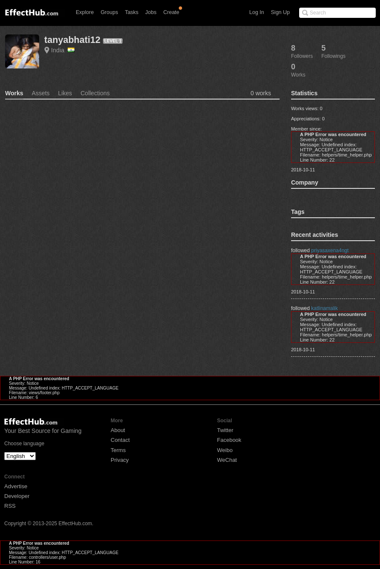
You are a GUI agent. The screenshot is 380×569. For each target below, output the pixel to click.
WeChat (227, 460)
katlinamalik (324, 308)
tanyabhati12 (72, 39)
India (62, 50)
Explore (85, 12)
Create (171, 12)
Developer (16, 496)
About (118, 430)
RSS (10, 506)
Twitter (225, 430)
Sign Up (280, 12)
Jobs (150, 12)
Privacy (120, 460)
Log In (256, 12)
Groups (109, 12)
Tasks (131, 12)
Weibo (225, 450)
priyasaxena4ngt (330, 250)
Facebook (229, 440)
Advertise (15, 486)
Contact (120, 440)
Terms (118, 450)
